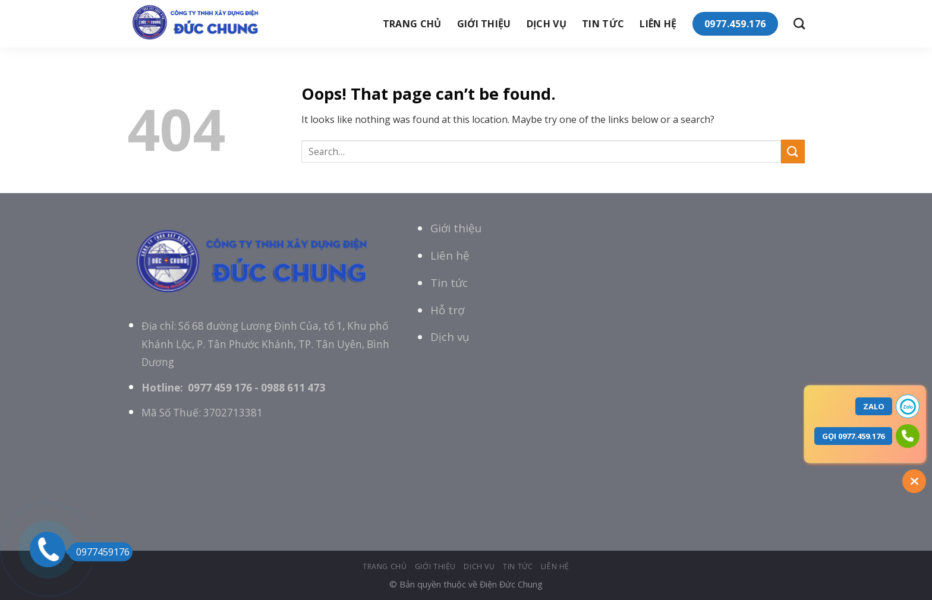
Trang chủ (412, 23)
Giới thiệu (455, 227)
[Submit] (793, 151)
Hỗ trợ (447, 309)
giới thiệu (484, 23)
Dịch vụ (546, 23)
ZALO (873, 406)
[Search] (799, 23)
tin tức (603, 23)
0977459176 (99, 551)
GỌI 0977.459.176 (853, 436)
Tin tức (449, 282)
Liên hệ (658, 23)
